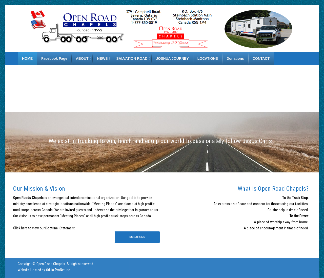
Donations (137, 237)
